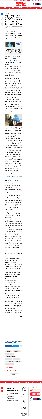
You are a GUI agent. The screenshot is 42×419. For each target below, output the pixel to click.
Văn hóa (25, 8)
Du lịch (27, 8)
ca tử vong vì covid (9, 364)
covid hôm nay (9, 358)
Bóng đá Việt (16, 8)
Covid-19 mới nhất (17, 351)
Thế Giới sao (33, 8)
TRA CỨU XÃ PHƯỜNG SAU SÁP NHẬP (25, 0)
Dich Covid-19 (8, 351)
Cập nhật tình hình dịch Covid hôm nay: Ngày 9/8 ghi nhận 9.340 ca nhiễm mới (14, 177)
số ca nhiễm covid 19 (10, 361)
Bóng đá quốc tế (20, 8)
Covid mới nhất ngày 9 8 (10, 356)
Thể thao (13, 8)
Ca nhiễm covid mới (10, 353)
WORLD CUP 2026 (5, 8)
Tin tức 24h (9, 8)
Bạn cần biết (37, 8)
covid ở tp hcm (16, 358)
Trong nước (13, 9)
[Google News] (17, 27)
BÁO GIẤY (16, 0)
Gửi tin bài (34, 0)
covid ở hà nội (18, 361)
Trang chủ (2, 9)
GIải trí (30, 8)
